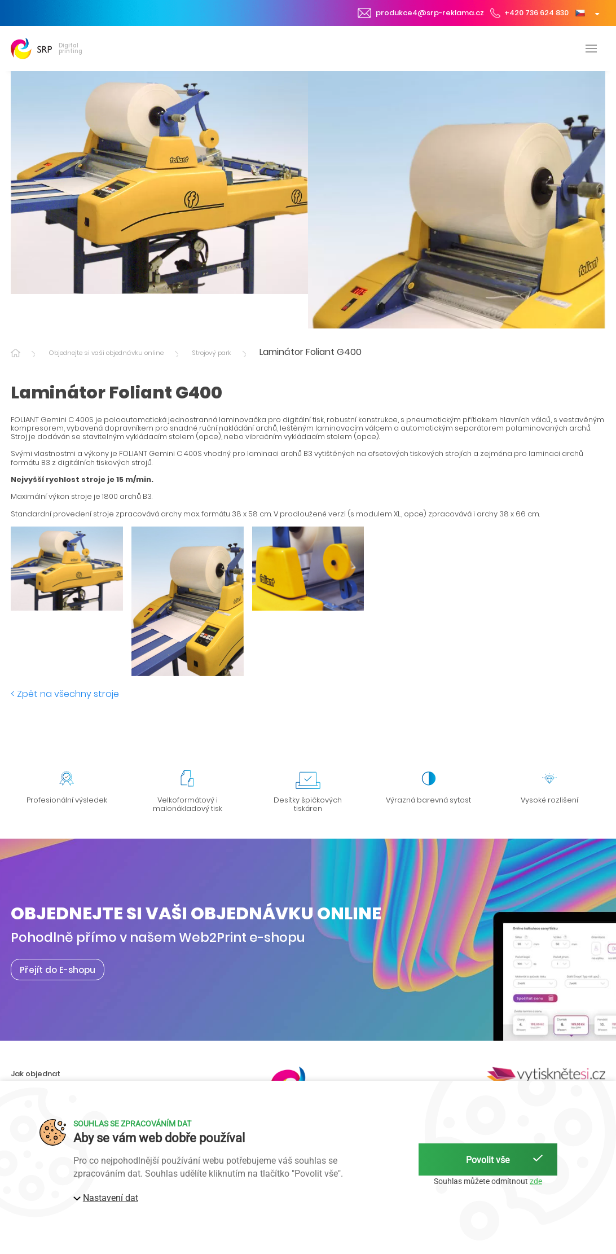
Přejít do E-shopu (57, 969)
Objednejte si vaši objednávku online (106, 353)
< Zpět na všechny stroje (65, 693)
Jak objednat (35, 1073)
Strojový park (211, 353)
